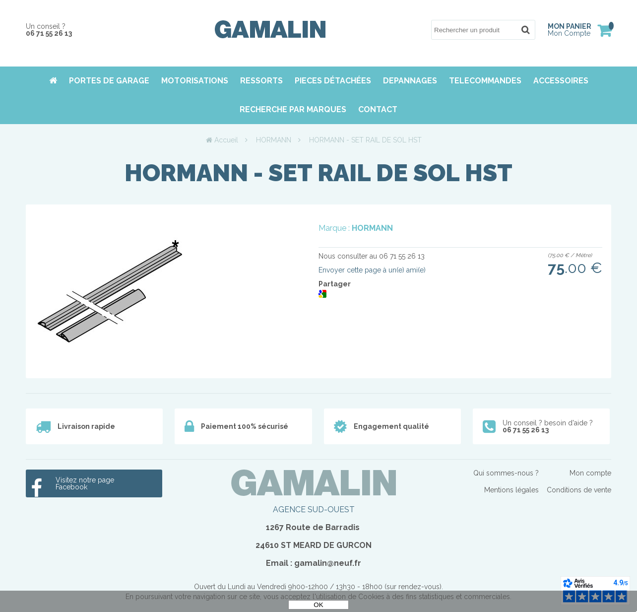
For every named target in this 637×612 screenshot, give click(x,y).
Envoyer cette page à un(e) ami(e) (372, 270)
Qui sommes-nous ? (506, 473)
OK (318, 605)
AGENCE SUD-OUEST (314, 509)
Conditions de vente (579, 490)
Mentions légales (511, 490)
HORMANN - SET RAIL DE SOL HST (318, 173)
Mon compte (590, 473)
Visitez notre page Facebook (85, 483)
